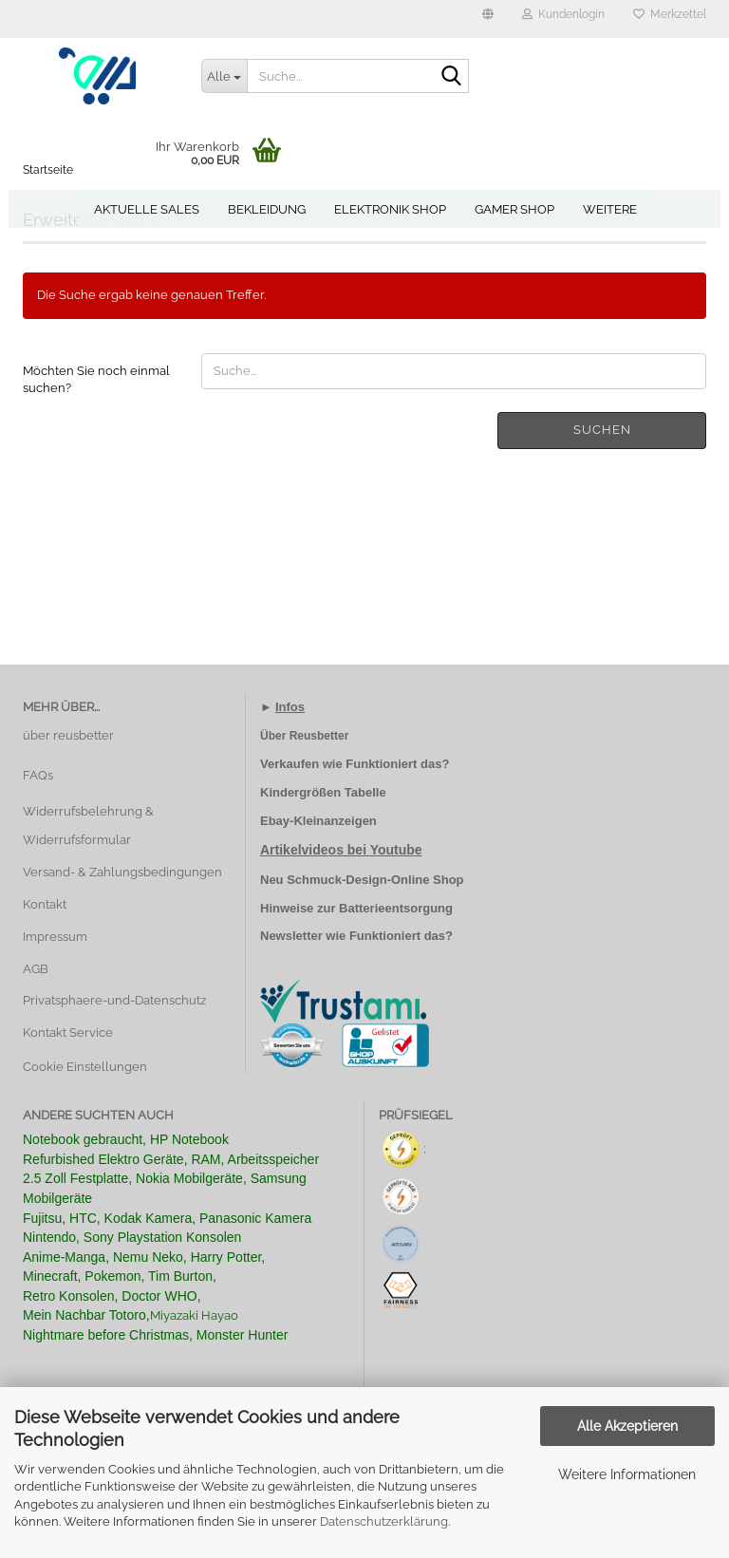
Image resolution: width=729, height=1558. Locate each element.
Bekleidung (267, 209)
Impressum (55, 936)
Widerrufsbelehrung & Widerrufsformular (88, 825)
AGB (35, 969)
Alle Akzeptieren (627, 1426)
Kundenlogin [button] (563, 14)
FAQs (38, 775)
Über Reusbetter (304, 735)
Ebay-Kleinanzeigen (318, 821)
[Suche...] (224, 76)
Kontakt (44, 904)
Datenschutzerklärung (384, 1521)
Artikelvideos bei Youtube (341, 849)
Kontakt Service (68, 1032)
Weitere (610, 209)
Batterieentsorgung (396, 908)
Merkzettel (669, 14)
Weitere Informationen (627, 1474)
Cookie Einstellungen (85, 1067)
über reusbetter (68, 735)
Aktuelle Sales (146, 209)
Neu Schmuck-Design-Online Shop (362, 880)
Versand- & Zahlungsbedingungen (122, 872)
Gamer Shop (514, 209)
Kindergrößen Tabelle (323, 792)
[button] (488, 19)
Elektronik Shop (390, 209)
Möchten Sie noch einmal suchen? (96, 380)
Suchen (602, 429)
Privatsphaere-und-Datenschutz (114, 1000)
